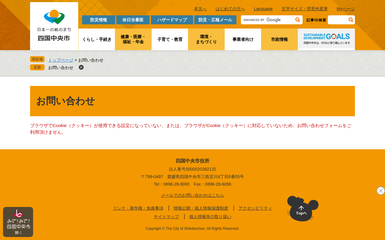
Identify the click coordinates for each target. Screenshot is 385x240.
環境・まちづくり (206, 39)
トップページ (60, 60)
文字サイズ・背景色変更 (305, 8)
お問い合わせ (60, 67)
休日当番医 (132, 19)
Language (263, 8)
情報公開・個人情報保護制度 (201, 208)
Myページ (346, 8)
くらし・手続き (97, 39)
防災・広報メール (215, 19)
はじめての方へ (230, 8)
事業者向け (243, 39)
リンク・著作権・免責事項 (138, 208)
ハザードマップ (172, 19)
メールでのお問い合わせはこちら (192, 195)
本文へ (200, 8)
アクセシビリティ (255, 208)
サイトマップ (166, 216)
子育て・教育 (170, 39)
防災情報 (98, 19)
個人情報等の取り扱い (210, 216)
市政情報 (279, 39)
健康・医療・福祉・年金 (133, 39)
